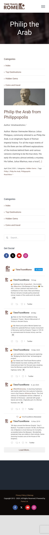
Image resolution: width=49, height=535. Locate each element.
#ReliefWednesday (19, 389)
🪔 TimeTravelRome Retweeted (30, 417)
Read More (8, 175)
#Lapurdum (28, 284)
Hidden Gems (11, 78)
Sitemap (30, 495)
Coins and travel (12, 85)
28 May (33, 313)
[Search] (7, 237)
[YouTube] (19, 255)
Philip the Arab (15, 171)
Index (7, 65)
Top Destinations (13, 72)
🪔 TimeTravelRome (19, 280)
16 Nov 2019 (35, 421)
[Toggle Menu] (43, 6)
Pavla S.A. (24, 501)
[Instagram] (25, 255)
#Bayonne (17, 286)
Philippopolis (25, 171)
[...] (40, 161)
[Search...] (24, 237)
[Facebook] (6, 255)
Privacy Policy (21, 495)
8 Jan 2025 (35, 385)
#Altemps (28, 393)
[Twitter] (12, 255)
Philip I (6, 171)
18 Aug (33, 280)
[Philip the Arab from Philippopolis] (24, 97)
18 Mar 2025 (35, 350)
